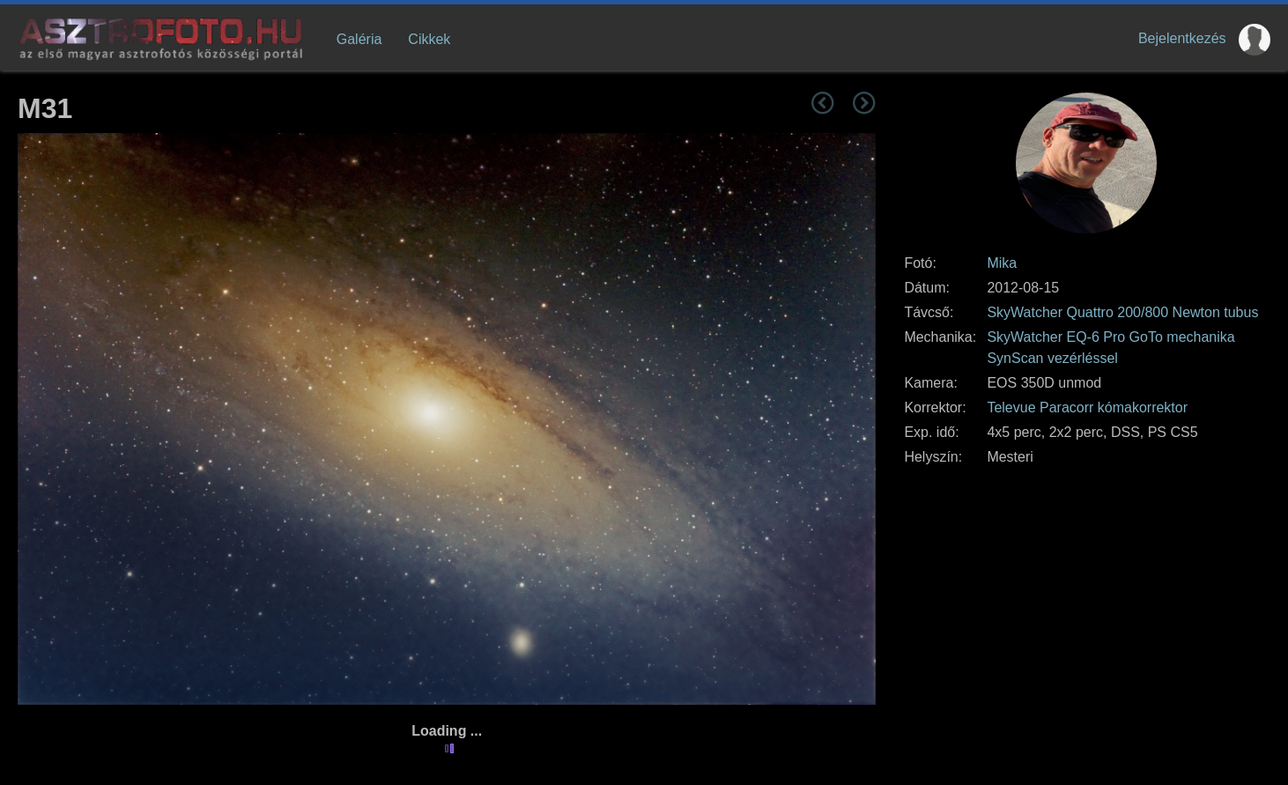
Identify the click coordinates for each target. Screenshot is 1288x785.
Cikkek (429, 39)
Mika (1002, 262)
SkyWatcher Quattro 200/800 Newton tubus (1122, 312)
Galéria (359, 39)
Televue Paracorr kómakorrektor (1087, 407)
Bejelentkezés (1182, 38)
